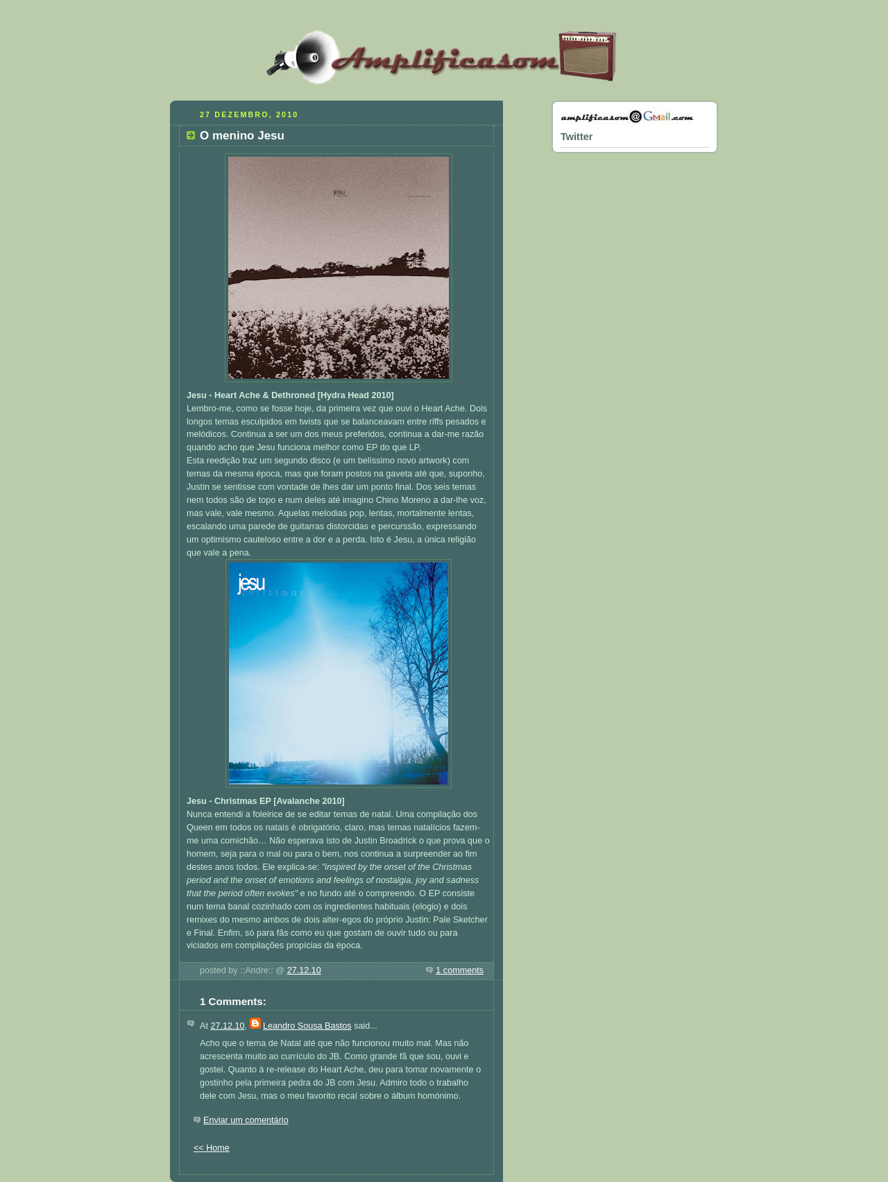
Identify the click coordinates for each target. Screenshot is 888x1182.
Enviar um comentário (246, 1120)
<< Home (212, 1148)
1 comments (460, 970)
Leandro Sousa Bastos (307, 1026)
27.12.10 (304, 970)
